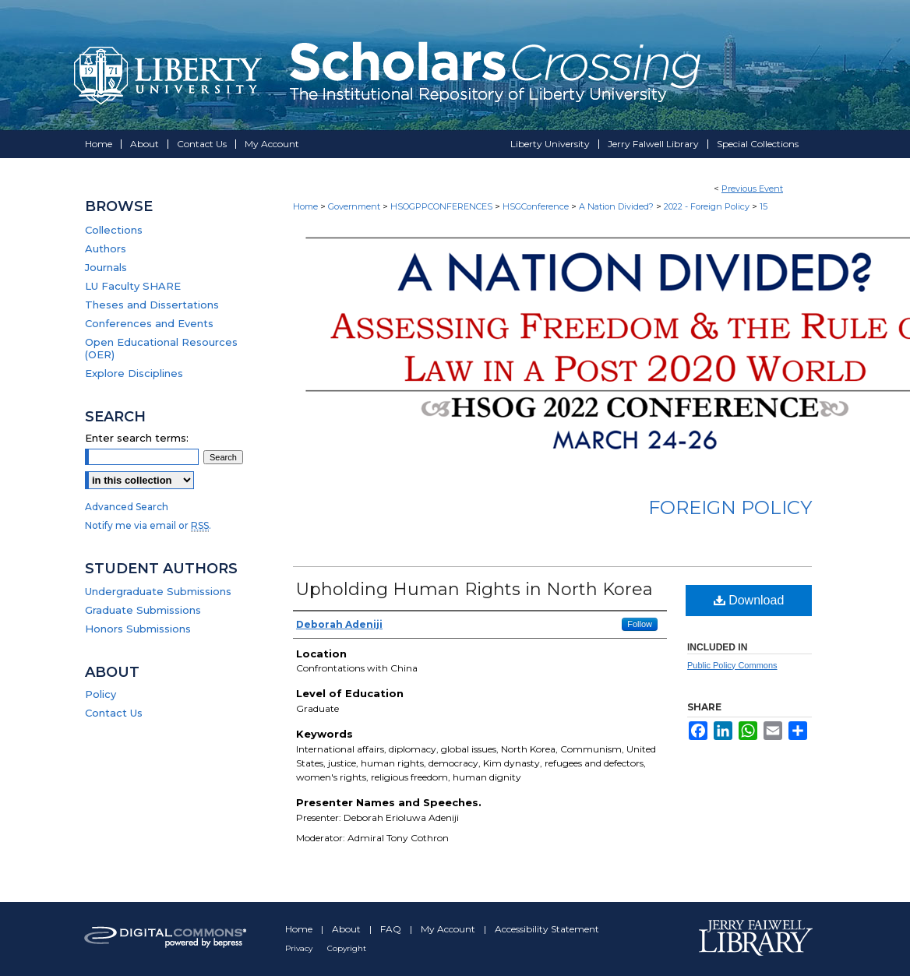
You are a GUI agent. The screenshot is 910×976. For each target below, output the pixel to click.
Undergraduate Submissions (158, 591)
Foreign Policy (730, 507)
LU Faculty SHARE (133, 286)
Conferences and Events (149, 323)
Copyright (346, 948)
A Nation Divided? (617, 206)
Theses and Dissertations (152, 304)
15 (763, 206)
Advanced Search (126, 507)
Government (355, 206)
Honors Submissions (138, 628)
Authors (105, 248)
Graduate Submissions (143, 610)
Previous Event (752, 188)
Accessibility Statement (547, 929)
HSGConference (537, 206)
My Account (449, 929)
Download (749, 600)
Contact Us (114, 712)
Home (305, 206)
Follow (639, 624)
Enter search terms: (137, 438)
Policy (100, 694)
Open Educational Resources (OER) (161, 348)
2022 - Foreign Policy (708, 206)
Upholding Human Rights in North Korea (474, 589)
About (347, 929)
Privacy (300, 948)
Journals (106, 267)
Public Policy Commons (732, 665)
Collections (114, 230)
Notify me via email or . (148, 525)
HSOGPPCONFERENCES (442, 206)
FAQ (392, 929)
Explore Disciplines (134, 373)
